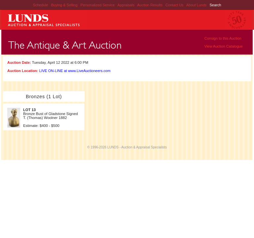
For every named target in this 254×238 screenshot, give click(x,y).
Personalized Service (97, 5)
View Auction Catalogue (223, 46)
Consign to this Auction (222, 38)
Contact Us (174, 5)
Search (215, 5)
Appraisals (126, 5)
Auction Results (150, 5)
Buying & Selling (64, 5)
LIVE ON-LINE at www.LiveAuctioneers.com (74, 71)
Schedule (40, 5)
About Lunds (197, 5)
